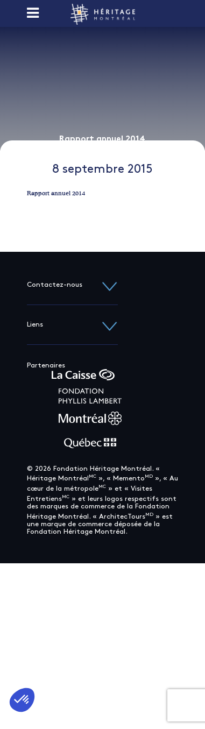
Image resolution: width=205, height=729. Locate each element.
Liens (72, 324)
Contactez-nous (72, 284)
